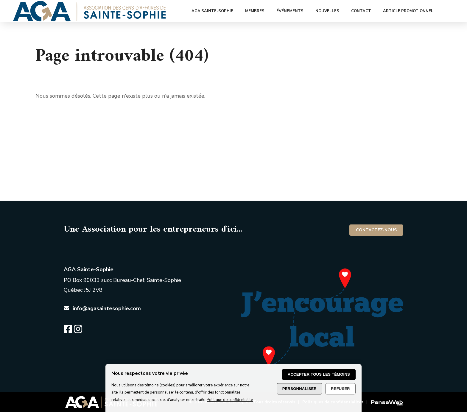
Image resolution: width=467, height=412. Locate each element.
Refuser (340, 388)
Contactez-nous (376, 230)
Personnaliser (299, 388)
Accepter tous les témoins (319, 374)
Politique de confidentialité (230, 399)
